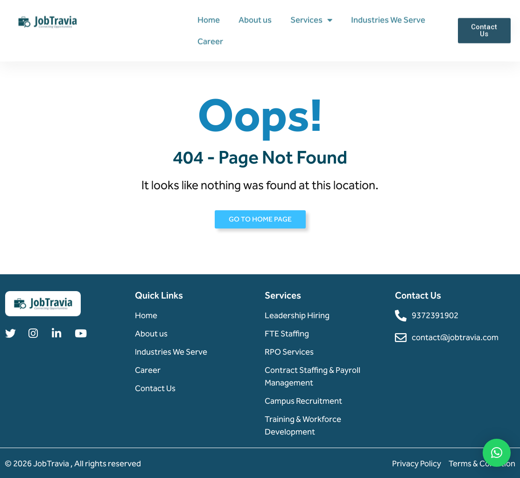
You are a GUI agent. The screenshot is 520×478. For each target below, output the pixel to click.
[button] (497, 453)
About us (255, 19)
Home (208, 19)
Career (210, 41)
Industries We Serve (388, 19)
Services (311, 20)
